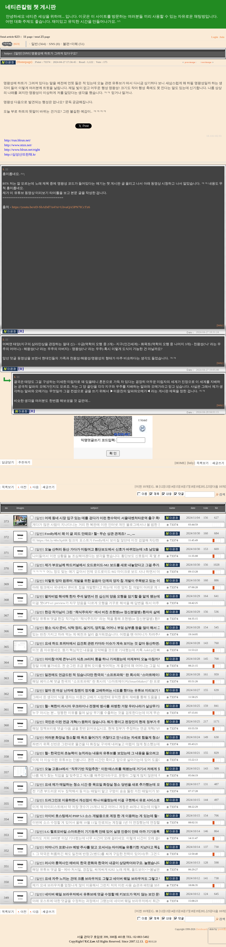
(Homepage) (24, 62)
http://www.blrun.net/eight (22, 149)
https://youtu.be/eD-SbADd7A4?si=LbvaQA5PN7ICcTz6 (51, 207)
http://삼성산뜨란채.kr (20, 154)
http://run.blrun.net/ (17, 140)
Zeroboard (201, 929)
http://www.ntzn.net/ (18, 145)
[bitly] (220, 325)
